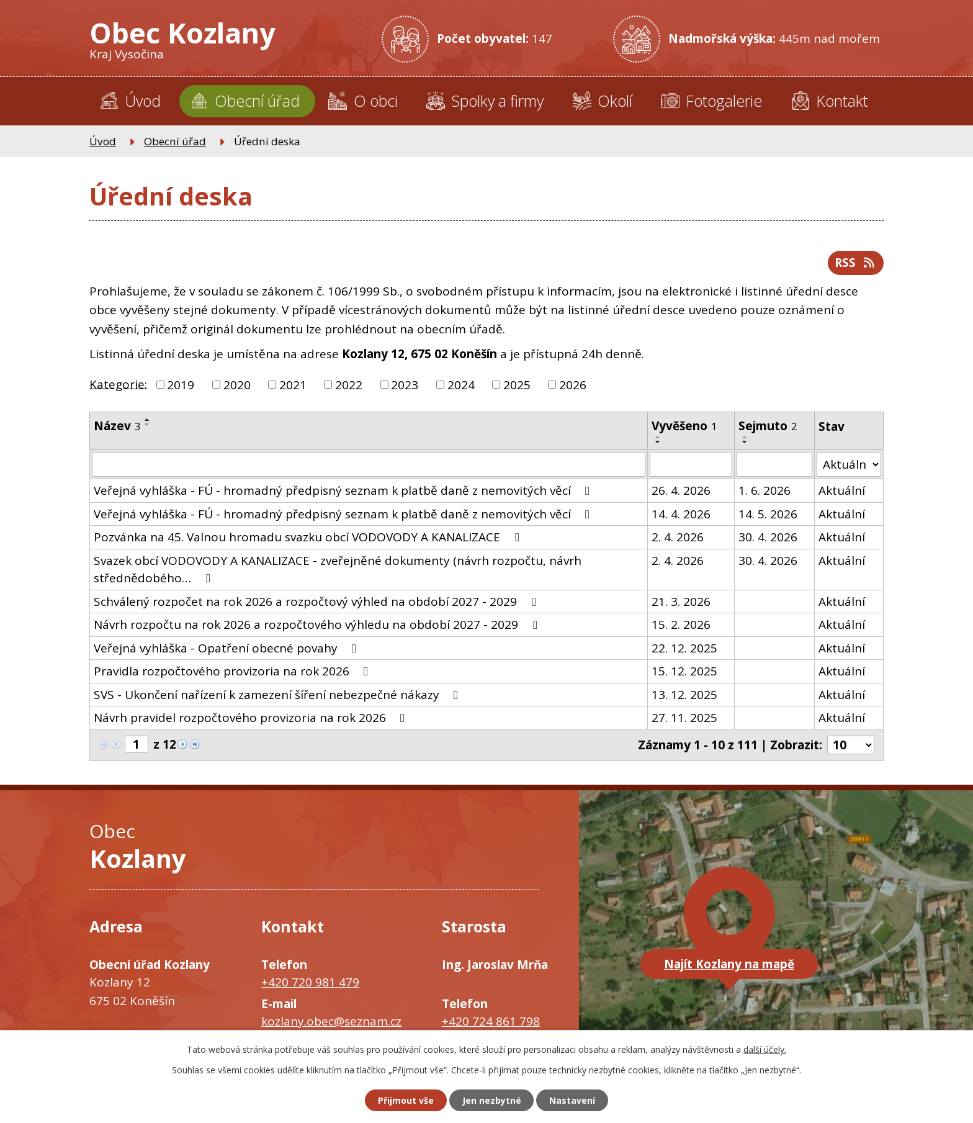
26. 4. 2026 (681, 490)
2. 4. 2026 (678, 537)
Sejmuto (767, 426)
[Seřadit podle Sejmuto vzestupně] (745, 437)
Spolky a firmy (497, 100)
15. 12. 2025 (684, 671)
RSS (855, 263)
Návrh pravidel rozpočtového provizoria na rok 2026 (252, 718)
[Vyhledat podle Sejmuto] (774, 464)
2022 (348, 385)
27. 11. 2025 (684, 718)
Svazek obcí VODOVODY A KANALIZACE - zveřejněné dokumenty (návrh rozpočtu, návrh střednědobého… (337, 569)
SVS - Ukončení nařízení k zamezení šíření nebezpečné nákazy (278, 695)
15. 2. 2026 (681, 624)
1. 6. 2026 (764, 490)
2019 (180, 385)
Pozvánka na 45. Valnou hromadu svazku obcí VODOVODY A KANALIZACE (309, 537)
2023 (404, 385)
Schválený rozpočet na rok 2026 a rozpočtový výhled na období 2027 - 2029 (317, 601)
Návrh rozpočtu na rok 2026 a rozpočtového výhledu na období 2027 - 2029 (318, 624)
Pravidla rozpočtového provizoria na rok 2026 (233, 671)
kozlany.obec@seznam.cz (331, 1021)
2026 (572, 385)
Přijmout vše (406, 1100)
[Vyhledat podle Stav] (849, 464)
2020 (237, 385)
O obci (376, 100)
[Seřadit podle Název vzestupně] (148, 419)
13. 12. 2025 (684, 695)
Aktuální (842, 490)
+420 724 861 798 (491, 1021)
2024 (461, 385)
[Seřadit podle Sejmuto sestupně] (745, 442)
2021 (293, 385)
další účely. (764, 1049)
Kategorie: (118, 384)
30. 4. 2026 (767, 537)
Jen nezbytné (491, 1100)
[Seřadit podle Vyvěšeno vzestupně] (658, 437)
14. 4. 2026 (681, 514)
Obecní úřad (257, 100)
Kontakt (842, 100)
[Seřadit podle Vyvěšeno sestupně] (658, 442)
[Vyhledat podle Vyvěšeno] (691, 464)
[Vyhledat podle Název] (368, 464)
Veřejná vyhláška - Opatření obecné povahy (227, 648)
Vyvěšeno (684, 426)
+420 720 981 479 (310, 981)
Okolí (615, 100)
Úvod (143, 100)
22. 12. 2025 (684, 648)
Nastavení (573, 1100)
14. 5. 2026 (767, 514)
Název (117, 426)
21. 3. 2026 (681, 601)
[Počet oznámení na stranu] (850, 745)
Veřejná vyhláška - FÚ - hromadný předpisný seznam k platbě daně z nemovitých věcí (344, 490)
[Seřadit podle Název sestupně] (148, 424)
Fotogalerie (724, 100)
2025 (517, 385)
